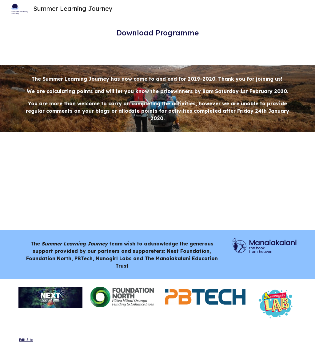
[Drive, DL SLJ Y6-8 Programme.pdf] (229, 181)
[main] (157, 33)
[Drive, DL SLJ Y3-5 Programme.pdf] (86, 181)
